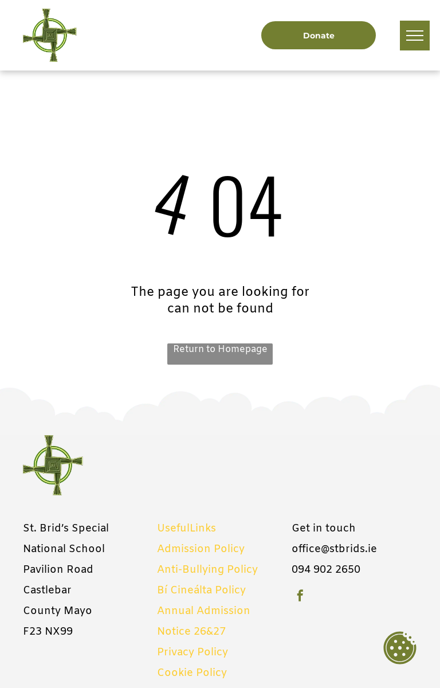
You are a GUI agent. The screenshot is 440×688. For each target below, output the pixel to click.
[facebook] (300, 597)
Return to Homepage (220, 349)
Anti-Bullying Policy (207, 570)
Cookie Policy (192, 673)
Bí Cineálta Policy (201, 590)
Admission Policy (201, 549)
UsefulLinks (186, 528)
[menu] (415, 35)
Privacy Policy (192, 652)
